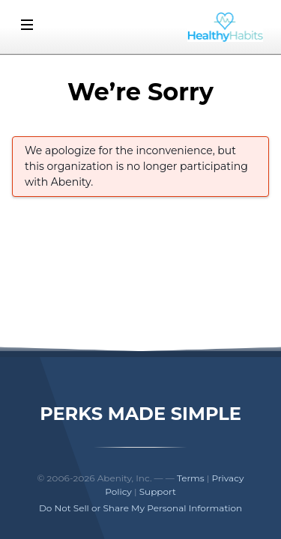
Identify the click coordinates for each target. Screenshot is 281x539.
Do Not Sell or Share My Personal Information (140, 508)
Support (157, 491)
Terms (191, 478)
